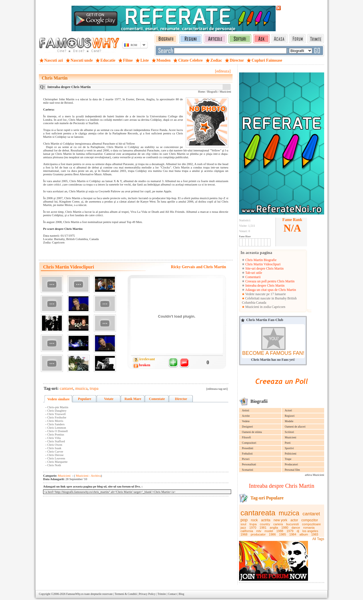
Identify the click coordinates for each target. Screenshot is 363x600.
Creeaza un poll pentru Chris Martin (269, 281)
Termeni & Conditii (126, 593)
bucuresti (292, 524)
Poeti (288, 442)
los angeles (310, 531)
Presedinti (247, 448)
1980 (284, 527)
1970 (252, 527)
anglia (274, 527)
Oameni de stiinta (252, 432)
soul (243, 524)
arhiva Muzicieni (314, 474)
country (265, 524)
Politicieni (290, 453)
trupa (253, 524)
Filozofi (246, 437)
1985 (282, 534)
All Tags (318, 539)
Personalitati (249, 464)
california (246, 531)
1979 (289, 531)
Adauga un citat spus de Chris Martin (270, 290)
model (269, 531)
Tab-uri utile (253, 273)
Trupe (288, 459)
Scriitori (289, 432)
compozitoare (311, 524)
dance (296, 527)
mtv (258, 531)
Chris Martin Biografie (260, 260)
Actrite (246, 415)
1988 (279, 531)
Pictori (246, 459)
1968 (243, 534)
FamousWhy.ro (74, 593)
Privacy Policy (147, 593)
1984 (292, 534)
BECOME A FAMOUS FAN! (273, 353)
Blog (181, 593)
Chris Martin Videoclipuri (262, 264)
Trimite (161, 593)
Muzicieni (290, 437)
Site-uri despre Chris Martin (264, 268)
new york (280, 520)
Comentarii (252, 277)
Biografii (212, 91)
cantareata (257, 513)
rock (254, 520)
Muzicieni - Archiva (88, 475)
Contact (172, 593)
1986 (272, 534)
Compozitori (249, 442)
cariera (278, 524)
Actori (288, 410)
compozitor (309, 520)
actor (294, 520)
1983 (314, 534)
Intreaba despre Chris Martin (264, 286)
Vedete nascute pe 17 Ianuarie (265, 294)
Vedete (246, 421)
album (303, 534)
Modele (289, 421)
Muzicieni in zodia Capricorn (264, 307)
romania (309, 527)
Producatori (291, 464)
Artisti (245, 410)
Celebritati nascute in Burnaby (266, 298)
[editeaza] (223, 71)
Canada (261, 303)
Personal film (292, 469)
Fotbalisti (247, 453)
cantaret (311, 513)
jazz (243, 527)
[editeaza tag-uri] (217, 388)
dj (298, 531)
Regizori (289, 415)
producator (258, 534)
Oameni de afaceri (295, 426)
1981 (262, 527)
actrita (266, 520)
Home (201, 91)
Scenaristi (247, 469)
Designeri (247, 426)
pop (244, 519)
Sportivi (289, 448)
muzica (288, 513)
